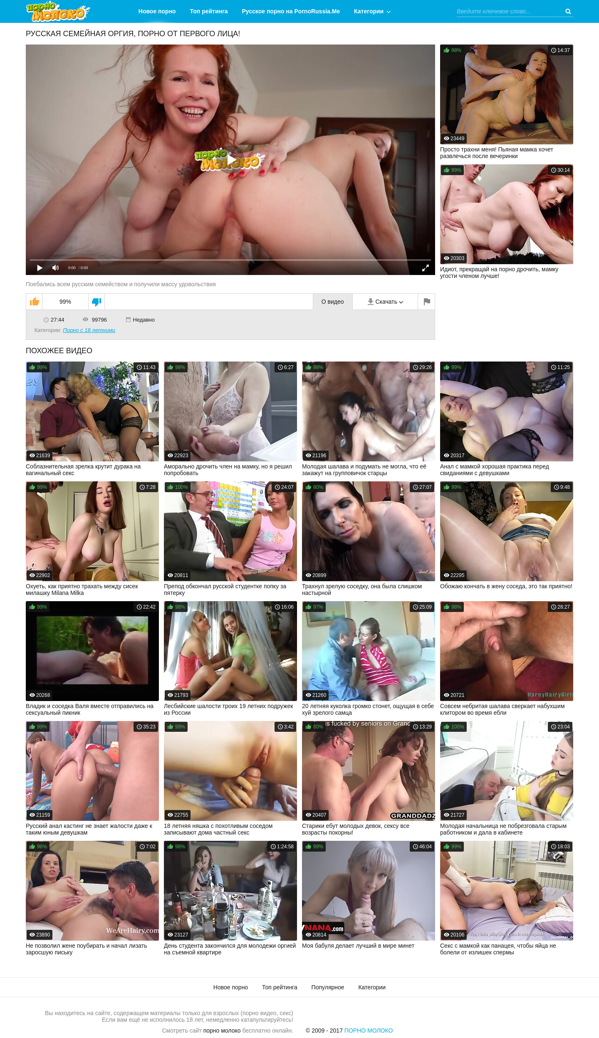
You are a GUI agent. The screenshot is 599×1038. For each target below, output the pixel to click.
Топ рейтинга (209, 11)
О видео (333, 301)
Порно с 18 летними (89, 330)
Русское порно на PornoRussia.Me (291, 11)
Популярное (328, 987)
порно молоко (222, 1030)
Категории (369, 11)
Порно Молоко (368, 1030)
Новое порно (157, 11)
